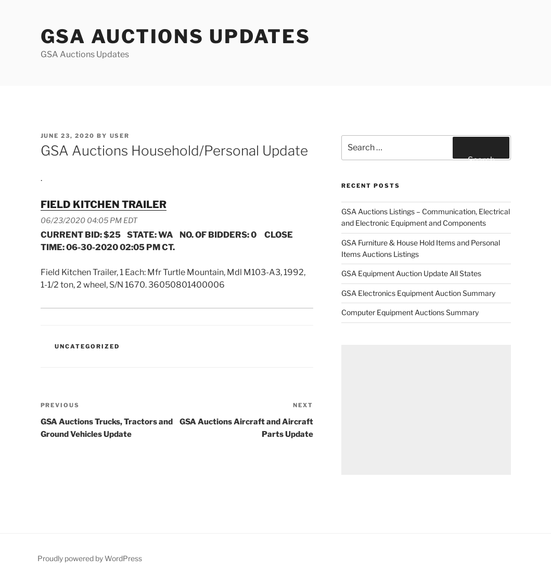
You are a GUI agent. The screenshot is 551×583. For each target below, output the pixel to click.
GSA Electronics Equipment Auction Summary (418, 293)
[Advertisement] (425, 410)
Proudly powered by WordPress (89, 558)
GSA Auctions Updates (176, 36)
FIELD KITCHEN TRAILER (103, 204)
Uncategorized (87, 346)
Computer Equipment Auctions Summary (410, 312)
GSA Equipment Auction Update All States (411, 273)
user (120, 135)
